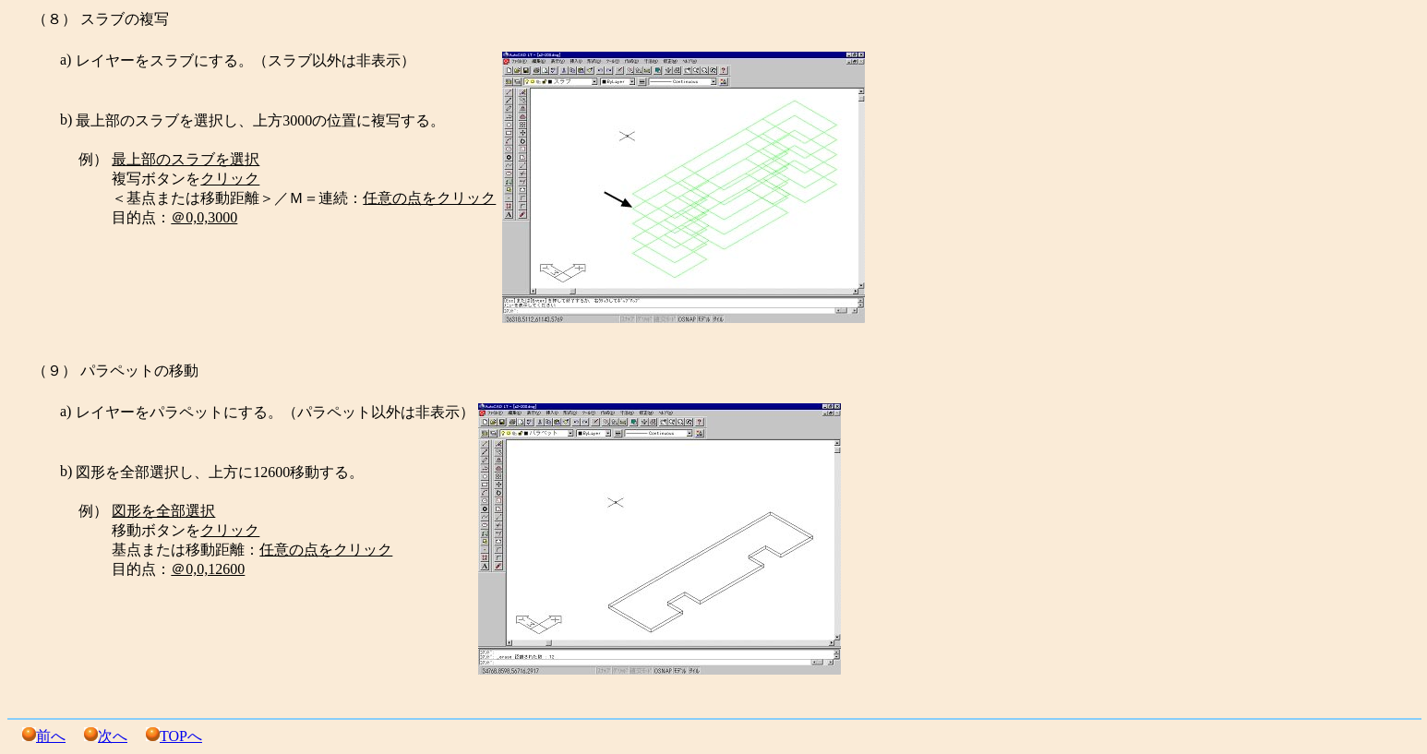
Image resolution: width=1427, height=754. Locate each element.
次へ (112, 736)
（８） (54, 19)
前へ (51, 736)
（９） (54, 370)
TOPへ (181, 736)
